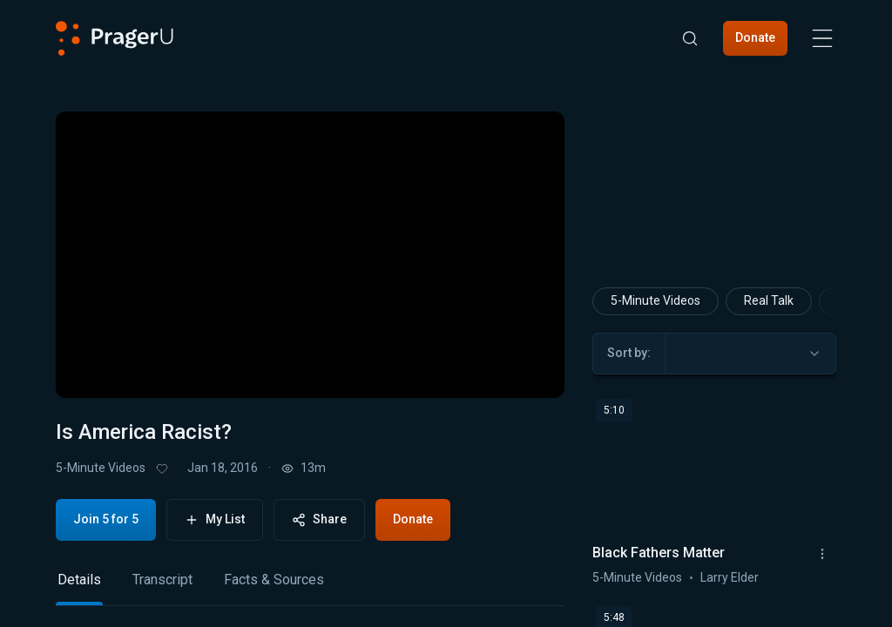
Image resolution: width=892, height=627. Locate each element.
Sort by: (629, 353)
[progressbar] (314, 368)
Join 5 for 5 (106, 519)
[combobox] (750, 353)
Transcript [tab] (162, 579)
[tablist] (310, 587)
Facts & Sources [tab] (274, 579)
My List (215, 519)
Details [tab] (79, 579)
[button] (90, 368)
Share (319, 519)
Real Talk (769, 300)
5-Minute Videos (100, 468)
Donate (755, 37)
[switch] (493, 368)
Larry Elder (729, 576)
